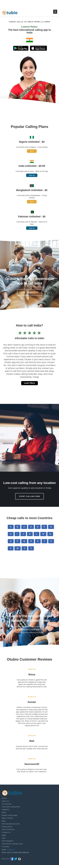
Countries (5, 846)
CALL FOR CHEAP (29, 292)
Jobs (3, 838)
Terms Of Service (8, 829)
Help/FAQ (5, 810)
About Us (5, 801)
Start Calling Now (29, 496)
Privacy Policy (7, 827)
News (4, 812)
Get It (32, 151)
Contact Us (6, 832)
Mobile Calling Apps (9, 815)
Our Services (6, 804)
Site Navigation (8, 841)
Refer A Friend (7, 818)
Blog (3, 821)
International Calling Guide (12, 844)
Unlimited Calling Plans (11, 807)
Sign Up (32, 175)
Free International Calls (10, 824)
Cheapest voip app (29, 630)
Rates (4, 835)
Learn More (29, 383)
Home (4, 798)
